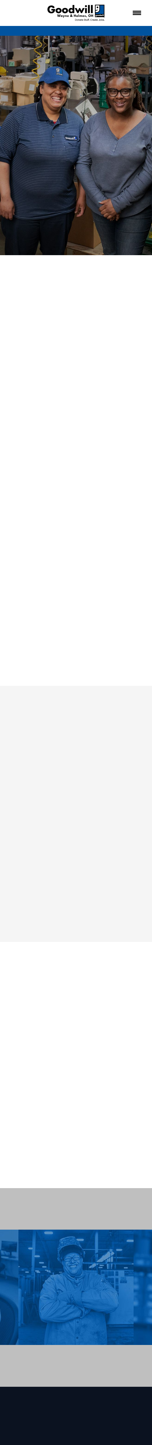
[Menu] (137, 13)
